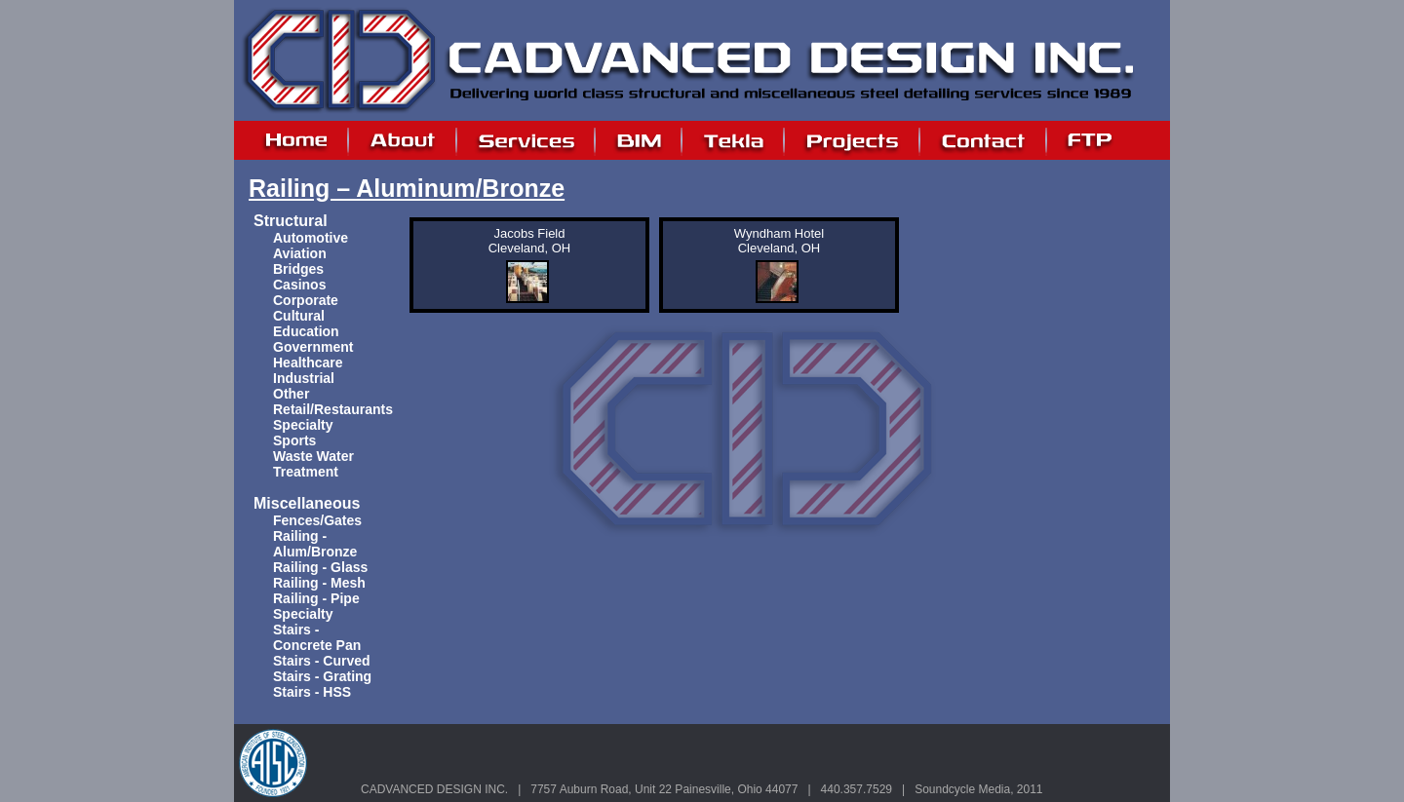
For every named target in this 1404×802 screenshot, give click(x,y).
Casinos (299, 284)
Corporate (305, 300)
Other (291, 393)
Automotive (310, 238)
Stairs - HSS (312, 692)
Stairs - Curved (321, 660)
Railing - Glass (320, 567)
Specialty (302, 425)
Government (313, 347)
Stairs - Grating (322, 676)
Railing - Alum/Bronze (315, 543)
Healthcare (308, 362)
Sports (294, 440)
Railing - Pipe (316, 598)
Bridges (298, 269)
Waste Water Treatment (313, 463)
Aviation (300, 253)
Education (306, 331)
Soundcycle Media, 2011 (978, 789)
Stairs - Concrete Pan (317, 637)
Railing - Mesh (319, 583)
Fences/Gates (317, 520)
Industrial (303, 378)
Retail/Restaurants (333, 409)
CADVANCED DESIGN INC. (434, 789)
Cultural (299, 316)
